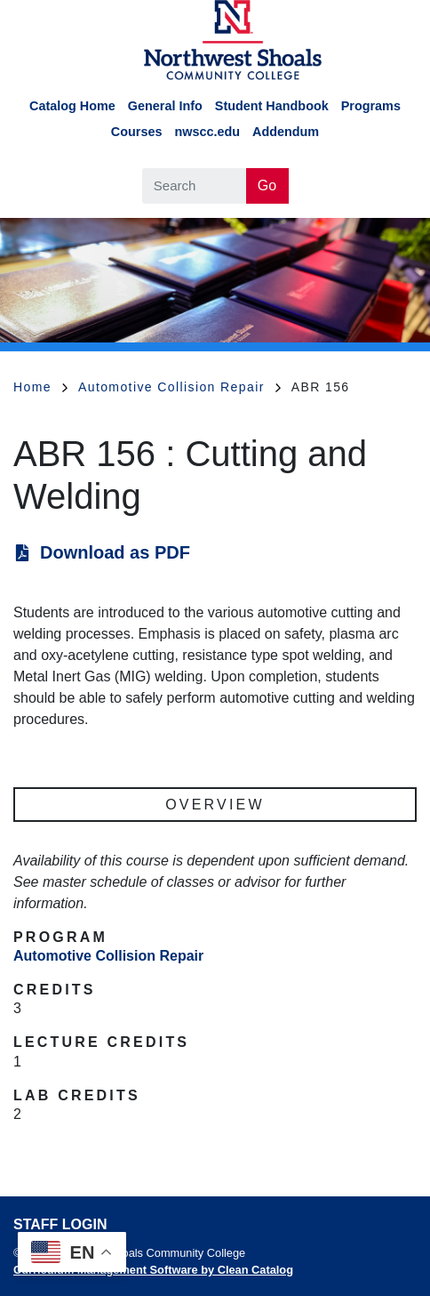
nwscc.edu (207, 132)
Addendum (285, 132)
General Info (165, 106)
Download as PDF (115, 552)
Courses (137, 132)
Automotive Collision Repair (179, 387)
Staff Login (60, 1224)
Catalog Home (72, 106)
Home (40, 387)
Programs (371, 106)
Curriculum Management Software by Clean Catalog (153, 1269)
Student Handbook (272, 106)
